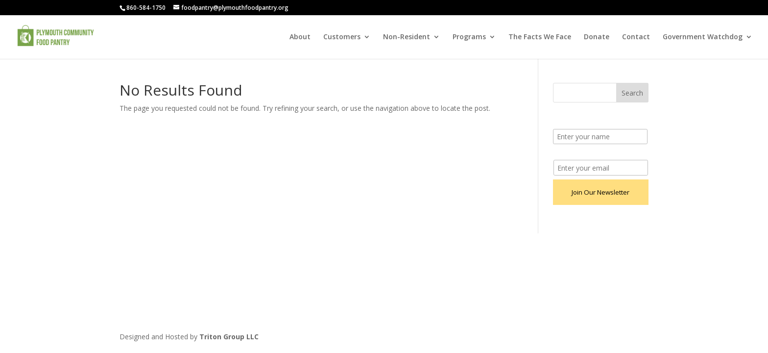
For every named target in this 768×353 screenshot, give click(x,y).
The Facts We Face (539, 37)
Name (563, 122)
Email (561, 154)
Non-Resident (406, 37)
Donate (596, 37)
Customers (341, 37)
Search (632, 93)
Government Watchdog (703, 37)
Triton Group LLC (229, 336)
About (300, 37)
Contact (636, 37)
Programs (469, 37)
